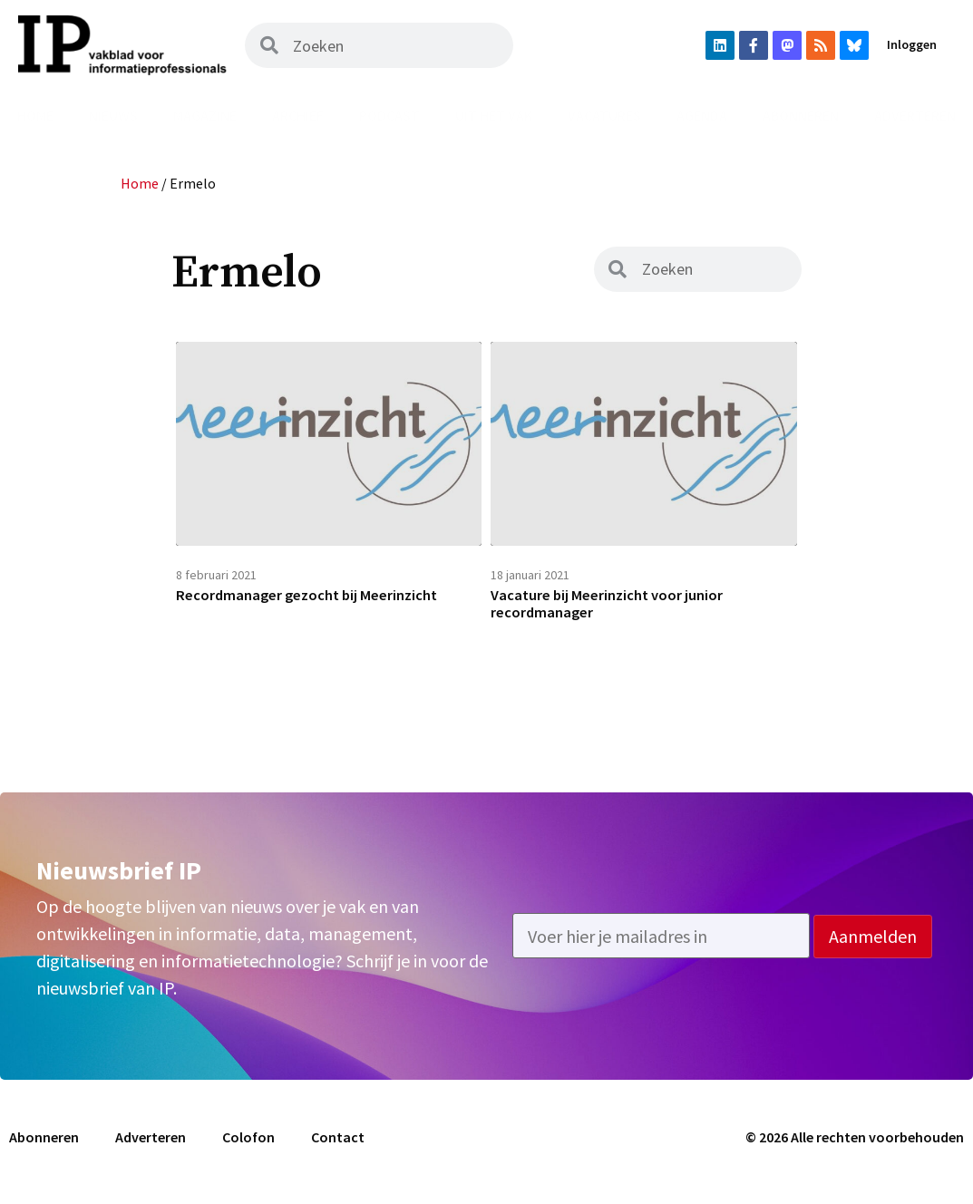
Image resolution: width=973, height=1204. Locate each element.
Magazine (205, 115)
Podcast (389, 115)
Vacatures (604, 115)
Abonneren (801, 115)
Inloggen (912, 44)
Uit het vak (493, 115)
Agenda (701, 115)
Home (35, 115)
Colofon (248, 1148)
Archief (298, 115)
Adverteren (150, 1148)
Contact (338, 1148)
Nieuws (113, 115)
